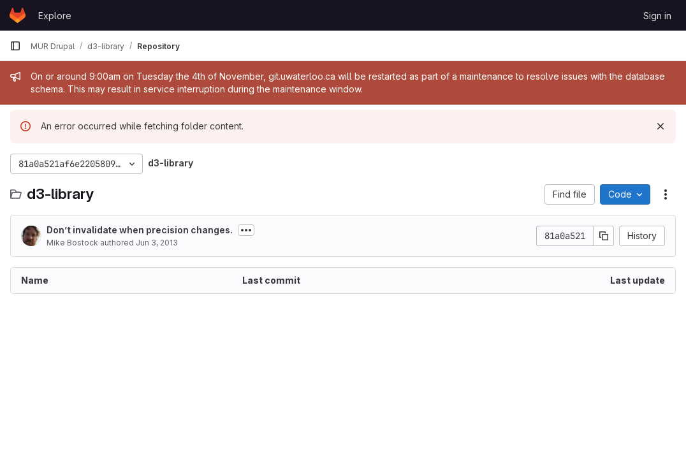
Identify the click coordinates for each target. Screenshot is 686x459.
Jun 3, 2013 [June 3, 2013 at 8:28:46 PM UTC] (157, 242)
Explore (54, 15)
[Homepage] (17, 15)
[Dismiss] (660, 126)
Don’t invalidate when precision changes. (140, 229)
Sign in (657, 15)
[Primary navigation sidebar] (15, 46)
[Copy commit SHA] (604, 236)
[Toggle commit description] (246, 230)
